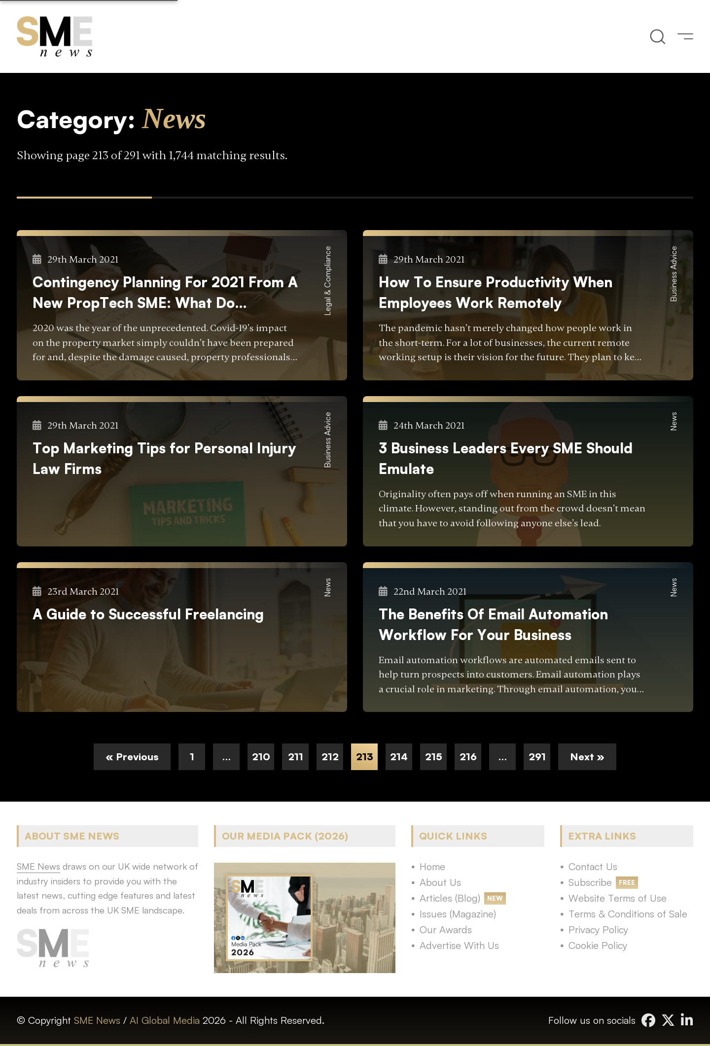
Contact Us (592, 866)
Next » (587, 756)
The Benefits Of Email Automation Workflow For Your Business (493, 624)
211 (295, 756)
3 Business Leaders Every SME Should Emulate (506, 458)
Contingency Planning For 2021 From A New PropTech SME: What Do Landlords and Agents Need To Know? (165, 293)
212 (330, 756)
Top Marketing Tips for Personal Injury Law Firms (164, 458)
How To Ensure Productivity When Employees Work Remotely (495, 292)
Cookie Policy (597, 945)
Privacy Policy (598, 929)
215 (433, 756)
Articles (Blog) (450, 898)
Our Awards (446, 929)
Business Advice (673, 274)
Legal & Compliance (327, 281)
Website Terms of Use (617, 898)
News (673, 421)
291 (537, 756)
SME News (97, 1020)
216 (468, 756)
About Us (440, 882)
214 (399, 756)
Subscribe (590, 882)
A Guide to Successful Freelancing (148, 614)
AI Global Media (165, 1020)
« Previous (132, 756)
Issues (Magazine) (458, 914)
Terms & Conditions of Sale (627, 914)
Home (432, 866)
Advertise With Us (459, 945)
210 (261, 756)
